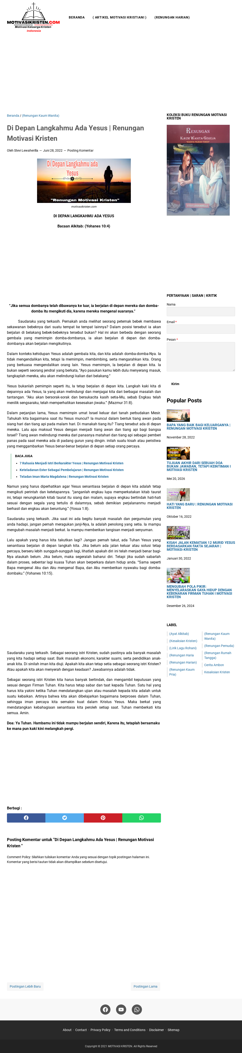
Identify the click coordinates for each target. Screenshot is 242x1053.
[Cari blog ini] (232, 17)
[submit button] (175, 383)
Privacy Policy (100, 1030)
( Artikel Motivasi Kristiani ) (120, 17)
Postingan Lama (145, 986)
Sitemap (173, 1030)
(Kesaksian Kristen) (183, 641)
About (67, 1030)
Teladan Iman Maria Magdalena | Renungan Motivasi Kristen (64, 476)
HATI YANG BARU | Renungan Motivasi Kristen (200, 506)
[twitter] (64, 818)
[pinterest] (103, 818)
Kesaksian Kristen (217, 672)
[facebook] (26, 818)
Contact (81, 1030)
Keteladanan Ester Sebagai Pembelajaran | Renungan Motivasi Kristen (72, 470)
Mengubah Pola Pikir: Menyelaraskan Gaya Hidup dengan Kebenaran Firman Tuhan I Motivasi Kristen (199, 592)
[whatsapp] (141, 818)
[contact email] (201, 329)
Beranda (77, 17)
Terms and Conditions (129, 1030)
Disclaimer (156, 1030)
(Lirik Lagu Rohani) (183, 648)
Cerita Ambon (214, 665)
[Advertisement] (121, 74)
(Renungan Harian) (172, 17)
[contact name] (201, 311)
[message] (201, 356)
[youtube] (121, 1009)
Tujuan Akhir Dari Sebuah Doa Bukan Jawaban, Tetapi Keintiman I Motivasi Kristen (199, 466)
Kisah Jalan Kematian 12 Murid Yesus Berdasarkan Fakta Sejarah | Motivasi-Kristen (201, 546)
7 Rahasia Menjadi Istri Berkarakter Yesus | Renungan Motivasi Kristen (71, 463)
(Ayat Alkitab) (179, 634)
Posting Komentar (80, 150)
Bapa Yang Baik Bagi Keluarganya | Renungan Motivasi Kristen (198, 426)
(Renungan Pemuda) (219, 646)
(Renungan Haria (181, 655)
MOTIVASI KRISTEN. (121, 1046)
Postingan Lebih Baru (25, 986)
